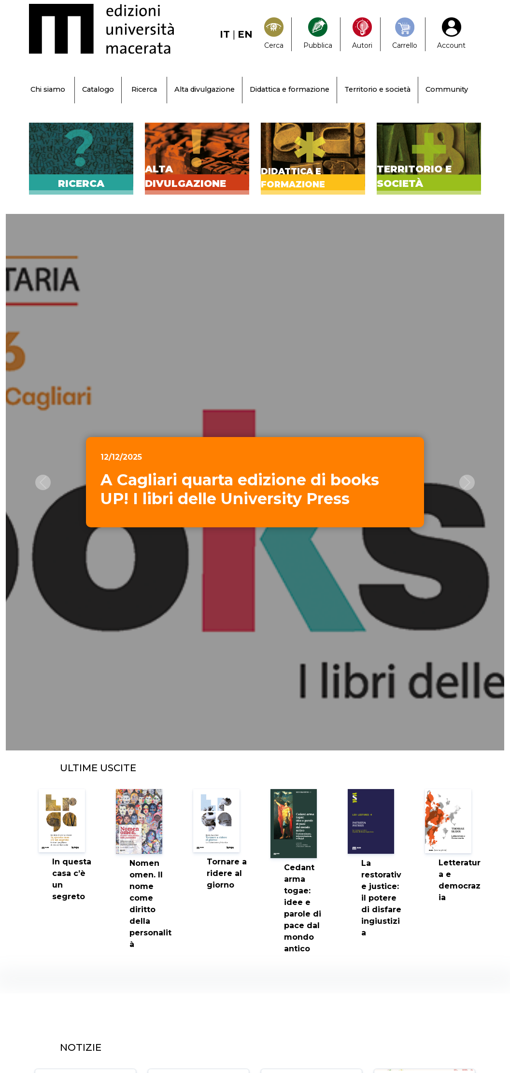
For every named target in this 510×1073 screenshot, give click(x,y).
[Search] (273, 34)
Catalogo (98, 89)
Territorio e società (377, 89)
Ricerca (144, 89)
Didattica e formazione (289, 89)
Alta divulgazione (204, 89)
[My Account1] (451, 34)
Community (446, 89)
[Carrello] (404, 34)
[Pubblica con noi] (317, 34)
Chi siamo (47, 89)
